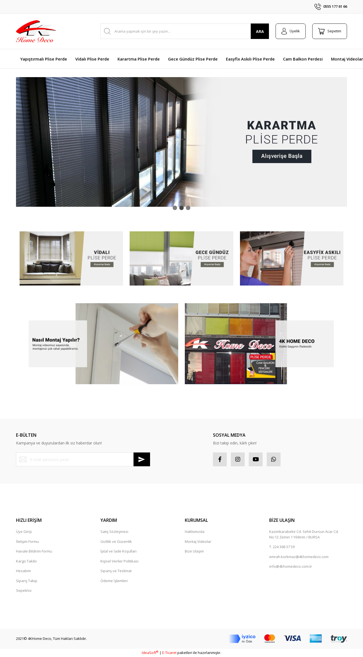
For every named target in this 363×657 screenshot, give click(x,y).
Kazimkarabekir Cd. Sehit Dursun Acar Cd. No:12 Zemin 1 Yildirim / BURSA (304, 534)
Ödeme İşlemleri (114, 580)
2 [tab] (181, 208)
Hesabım (23, 570)
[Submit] (142, 459)
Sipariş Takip (26, 580)
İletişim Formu (27, 541)
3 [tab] (188, 208)
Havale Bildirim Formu (34, 551)
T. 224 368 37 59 (282, 546)
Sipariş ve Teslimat (116, 570)
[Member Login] (291, 31)
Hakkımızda (194, 531)
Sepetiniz (24, 590)
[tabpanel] (181, 142)
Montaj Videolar (198, 541)
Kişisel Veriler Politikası (119, 561)
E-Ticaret (169, 652)
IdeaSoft (150, 652)
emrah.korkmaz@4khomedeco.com (299, 556)
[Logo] (36, 31)
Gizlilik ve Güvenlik (116, 541)
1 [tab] (175, 208)
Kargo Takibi (26, 561)
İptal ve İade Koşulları (118, 551)
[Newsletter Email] (83, 459)
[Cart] (329, 31)
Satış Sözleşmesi (114, 531)
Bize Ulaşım (194, 551)
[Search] (184, 31)
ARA (260, 31)
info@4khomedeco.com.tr (290, 566)
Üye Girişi (24, 531)
